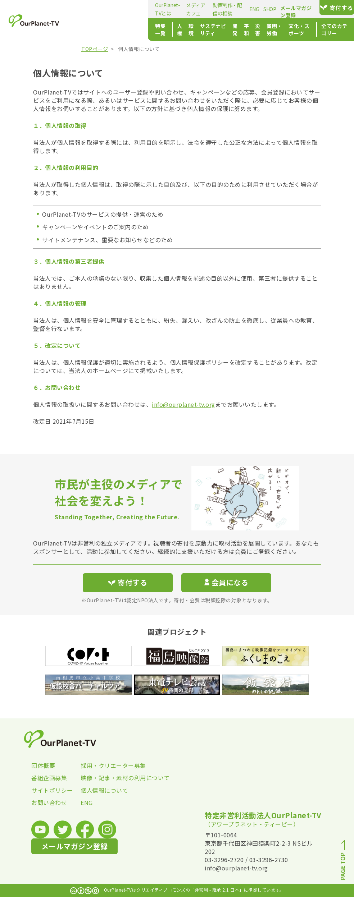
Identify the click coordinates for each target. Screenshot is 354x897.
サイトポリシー (52, 790)
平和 (204, 29)
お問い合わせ (49, 802)
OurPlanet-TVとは (99, 9)
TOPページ (94, 48)
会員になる (226, 582)
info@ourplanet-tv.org (183, 404)
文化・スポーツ (277, 29)
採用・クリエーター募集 (105, 765)
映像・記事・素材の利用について (105, 777)
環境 (129, 29)
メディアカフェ (141, 9)
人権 (114, 29)
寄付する (330, 7)
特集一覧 (89, 29)
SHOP (235, 9)
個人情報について (104, 790)
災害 (219, 29)
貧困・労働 (242, 29)
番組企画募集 (49, 777)
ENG (220, 9)
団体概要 (43, 765)
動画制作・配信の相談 (186, 9)
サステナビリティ (159, 29)
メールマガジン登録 (279, 8)
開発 (190, 29)
